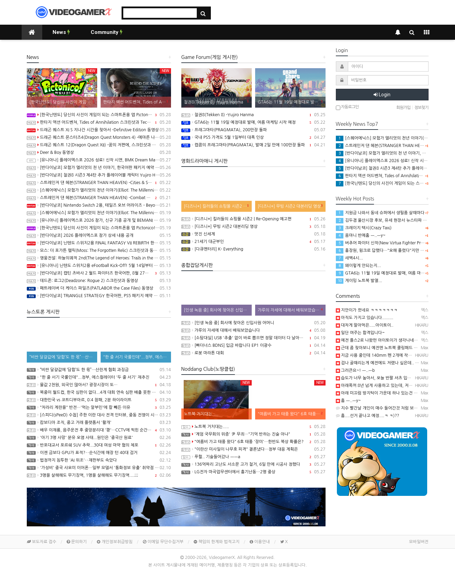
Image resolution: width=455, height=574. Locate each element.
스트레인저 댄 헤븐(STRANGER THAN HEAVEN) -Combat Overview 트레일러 (99, 197)
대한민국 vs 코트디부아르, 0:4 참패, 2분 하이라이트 (99, 400)
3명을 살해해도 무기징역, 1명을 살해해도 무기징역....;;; (99, 475)
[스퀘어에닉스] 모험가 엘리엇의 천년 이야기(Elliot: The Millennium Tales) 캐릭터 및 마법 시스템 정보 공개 (99, 190)
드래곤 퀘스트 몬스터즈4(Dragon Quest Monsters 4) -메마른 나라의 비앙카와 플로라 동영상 (99, 137)
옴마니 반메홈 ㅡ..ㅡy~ (361, 235)
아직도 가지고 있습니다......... (365, 318)
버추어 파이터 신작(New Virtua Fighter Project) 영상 (388, 243)
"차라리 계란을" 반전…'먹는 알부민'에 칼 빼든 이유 (99, 407)
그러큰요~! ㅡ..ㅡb (355, 370)
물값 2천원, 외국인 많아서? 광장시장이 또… (99, 385)
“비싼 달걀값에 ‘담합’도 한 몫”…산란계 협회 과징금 (99, 370)
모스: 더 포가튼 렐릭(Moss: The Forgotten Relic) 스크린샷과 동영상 (99, 250)
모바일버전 (418, 542)
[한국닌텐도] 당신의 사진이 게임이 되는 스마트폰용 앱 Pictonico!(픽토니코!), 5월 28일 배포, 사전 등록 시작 (99, 228)
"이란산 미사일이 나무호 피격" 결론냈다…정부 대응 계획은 (253, 449)
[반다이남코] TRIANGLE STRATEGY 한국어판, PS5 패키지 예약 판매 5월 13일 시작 (99, 296)
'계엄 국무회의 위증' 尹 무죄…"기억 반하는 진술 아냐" (253, 434)
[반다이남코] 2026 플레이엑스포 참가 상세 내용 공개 (99, 235)
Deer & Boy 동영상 (99, 152)
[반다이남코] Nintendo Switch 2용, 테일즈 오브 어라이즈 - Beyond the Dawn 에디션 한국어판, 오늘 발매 (99, 205)
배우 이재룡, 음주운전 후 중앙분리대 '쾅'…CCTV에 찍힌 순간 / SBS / (99, 430)
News (61, 32)
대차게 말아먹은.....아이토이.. (365, 325)
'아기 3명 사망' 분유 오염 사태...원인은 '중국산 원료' (99, 437)
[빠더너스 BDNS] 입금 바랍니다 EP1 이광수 (253, 345)
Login (382, 94)
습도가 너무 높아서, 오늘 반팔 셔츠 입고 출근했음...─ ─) (389, 378)
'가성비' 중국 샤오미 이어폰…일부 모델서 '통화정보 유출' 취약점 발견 (99, 468)
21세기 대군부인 (253, 241)
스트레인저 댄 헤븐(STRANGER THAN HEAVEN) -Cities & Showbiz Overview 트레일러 (99, 182)
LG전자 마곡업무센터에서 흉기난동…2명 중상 (253, 472)
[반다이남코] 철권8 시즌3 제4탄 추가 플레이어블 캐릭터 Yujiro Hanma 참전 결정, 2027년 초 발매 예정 (99, 175)
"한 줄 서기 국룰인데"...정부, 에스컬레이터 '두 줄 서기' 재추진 (99, 377)
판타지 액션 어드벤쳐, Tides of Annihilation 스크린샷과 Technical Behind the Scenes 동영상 (99, 122)
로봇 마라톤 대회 (253, 353)
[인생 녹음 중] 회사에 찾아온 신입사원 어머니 (253, 323)
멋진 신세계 (253, 234)
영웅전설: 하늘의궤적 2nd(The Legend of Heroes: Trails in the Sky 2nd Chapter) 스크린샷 (99, 258)
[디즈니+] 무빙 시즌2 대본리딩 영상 (253, 226)
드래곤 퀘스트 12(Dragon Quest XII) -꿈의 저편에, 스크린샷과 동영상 (99, 145)
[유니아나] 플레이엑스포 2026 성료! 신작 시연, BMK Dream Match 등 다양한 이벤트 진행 (99, 160)
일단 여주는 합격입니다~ (360, 333)
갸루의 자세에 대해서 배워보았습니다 (253, 330)
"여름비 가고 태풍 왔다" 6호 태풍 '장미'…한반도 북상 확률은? (253, 441)
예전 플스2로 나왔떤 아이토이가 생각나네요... (379, 340)
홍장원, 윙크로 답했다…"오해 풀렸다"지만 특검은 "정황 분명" (395, 250)
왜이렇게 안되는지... (358, 266)
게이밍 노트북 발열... (359, 281)
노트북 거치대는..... (253, 426)
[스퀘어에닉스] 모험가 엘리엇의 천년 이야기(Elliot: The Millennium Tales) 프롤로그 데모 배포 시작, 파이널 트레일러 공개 (99, 213)
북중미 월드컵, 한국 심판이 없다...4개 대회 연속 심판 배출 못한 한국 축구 (99, 392)
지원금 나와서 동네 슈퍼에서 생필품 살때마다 (380, 213)
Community (107, 32)
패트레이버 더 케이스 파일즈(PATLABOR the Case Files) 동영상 (99, 288)
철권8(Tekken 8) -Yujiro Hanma (253, 115)
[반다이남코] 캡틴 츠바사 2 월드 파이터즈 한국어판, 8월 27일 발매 (99, 273)
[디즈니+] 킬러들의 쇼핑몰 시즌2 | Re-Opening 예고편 (253, 219)
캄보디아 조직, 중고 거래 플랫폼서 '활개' (99, 422)
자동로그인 (347, 107)
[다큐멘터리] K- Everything (253, 249)
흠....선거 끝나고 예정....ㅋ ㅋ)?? (367, 416)
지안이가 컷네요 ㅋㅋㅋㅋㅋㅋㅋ (367, 310)
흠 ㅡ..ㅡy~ (348, 401)
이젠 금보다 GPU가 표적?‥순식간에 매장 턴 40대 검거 (99, 452)
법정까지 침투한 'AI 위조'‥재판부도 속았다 (99, 460)
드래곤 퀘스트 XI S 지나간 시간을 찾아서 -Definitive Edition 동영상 (99, 130)
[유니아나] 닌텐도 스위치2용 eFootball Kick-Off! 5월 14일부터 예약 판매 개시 (99, 265)
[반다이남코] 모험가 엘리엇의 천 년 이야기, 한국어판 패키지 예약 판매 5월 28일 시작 (99, 167)
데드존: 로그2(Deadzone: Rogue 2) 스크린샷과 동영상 (99, 280)
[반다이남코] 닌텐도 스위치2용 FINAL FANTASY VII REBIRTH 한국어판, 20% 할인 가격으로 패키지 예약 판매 (99, 243)
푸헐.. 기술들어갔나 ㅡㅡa (253, 457)
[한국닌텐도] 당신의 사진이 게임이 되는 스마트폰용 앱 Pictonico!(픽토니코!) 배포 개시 (99, 115)
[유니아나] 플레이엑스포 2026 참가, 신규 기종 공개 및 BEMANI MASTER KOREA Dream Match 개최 (99, 220)
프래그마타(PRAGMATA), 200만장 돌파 (253, 130)
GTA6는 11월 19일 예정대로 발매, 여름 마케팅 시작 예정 (253, 122)
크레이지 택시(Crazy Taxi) (364, 228)
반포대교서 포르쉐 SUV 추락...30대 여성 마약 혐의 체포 (99, 445)
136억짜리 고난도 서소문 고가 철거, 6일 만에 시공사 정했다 (253, 464)
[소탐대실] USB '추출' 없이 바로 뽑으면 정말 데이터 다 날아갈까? (253, 338)
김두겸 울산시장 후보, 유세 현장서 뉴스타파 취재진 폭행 (390, 220)
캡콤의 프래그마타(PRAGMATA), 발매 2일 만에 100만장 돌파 (253, 145)
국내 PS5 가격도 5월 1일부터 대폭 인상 (253, 137)
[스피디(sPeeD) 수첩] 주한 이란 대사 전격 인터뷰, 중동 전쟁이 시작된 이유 (99, 415)
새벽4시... (349, 258)
